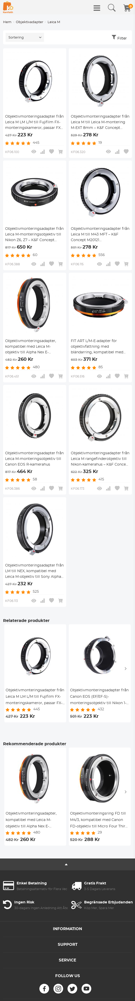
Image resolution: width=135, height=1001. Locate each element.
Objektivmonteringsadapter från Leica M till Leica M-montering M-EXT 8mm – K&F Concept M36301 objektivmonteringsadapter (100, 123)
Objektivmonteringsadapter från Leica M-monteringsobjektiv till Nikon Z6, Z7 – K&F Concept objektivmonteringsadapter (34, 235)
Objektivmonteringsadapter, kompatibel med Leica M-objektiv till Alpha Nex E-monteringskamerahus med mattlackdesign (30, 347)
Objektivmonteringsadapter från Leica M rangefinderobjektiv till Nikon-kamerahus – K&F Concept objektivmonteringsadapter (100, 459)
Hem (7, 22)
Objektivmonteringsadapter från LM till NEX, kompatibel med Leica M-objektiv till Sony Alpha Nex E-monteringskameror (34, 572)
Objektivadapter (29, 22)
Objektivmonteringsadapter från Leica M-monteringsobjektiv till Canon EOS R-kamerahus (34, 458)
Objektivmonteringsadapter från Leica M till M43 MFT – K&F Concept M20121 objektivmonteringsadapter (100, 235)
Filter (122, 38)
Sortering (16, 37)
